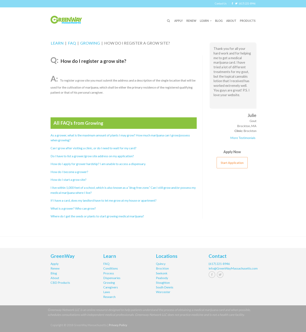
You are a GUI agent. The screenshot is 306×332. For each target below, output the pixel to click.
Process (108, 273)
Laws (106, 292)
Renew (191, 20)
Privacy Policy (118, 325)
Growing (90, 43)
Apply (178, 20)
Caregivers (110, 287)
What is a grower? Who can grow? (73, 208)
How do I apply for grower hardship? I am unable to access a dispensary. (98, 164)
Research (109, 297)
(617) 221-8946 (247, 3)
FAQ (72, 43)
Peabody (162, 278)
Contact (218, 256)
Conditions (110, 268)
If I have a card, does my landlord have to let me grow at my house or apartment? (104, 200)
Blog (219, 20)
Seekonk (161, 273)
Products (247, 20)
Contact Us (221, 3)
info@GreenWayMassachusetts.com (232, 268)
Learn (204, 20)
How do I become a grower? (69, 172)
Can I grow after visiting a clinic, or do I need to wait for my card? (93, 148)
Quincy (160, 263)
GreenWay (63, 256)
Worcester (163, 292)
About (231, 20)
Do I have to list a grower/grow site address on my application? (92, 156)
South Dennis (164, 287)
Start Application (232, 162)
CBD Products (60, 282)
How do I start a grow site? (68, 179)
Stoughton (163, 282)
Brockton (162, 268)
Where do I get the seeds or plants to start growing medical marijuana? (97, 216)
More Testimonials (242, 138)
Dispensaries (111, 278)
